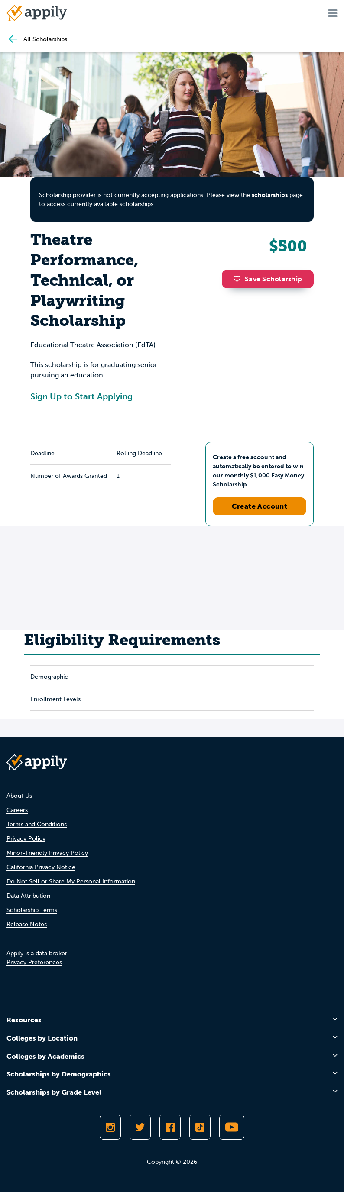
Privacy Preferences (34, 962)
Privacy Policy (25, 838)
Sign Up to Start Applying (81, 396)
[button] (239, 278)
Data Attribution (28, 895)
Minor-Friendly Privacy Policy (47, 853)
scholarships (270, 195)
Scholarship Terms (31, 910)
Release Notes (26, 924)
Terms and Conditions (36, 824)
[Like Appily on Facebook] (170, 1127)
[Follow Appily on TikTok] (200, 1127)
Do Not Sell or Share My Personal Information (70, 881)
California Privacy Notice (40, 867)
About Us (19, 795)
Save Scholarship (268, 279)
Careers (17, 810)
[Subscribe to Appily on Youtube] (231, 1127)
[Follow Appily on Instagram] (110, 1127)
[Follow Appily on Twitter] (140, 1127)
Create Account (260, 506)
